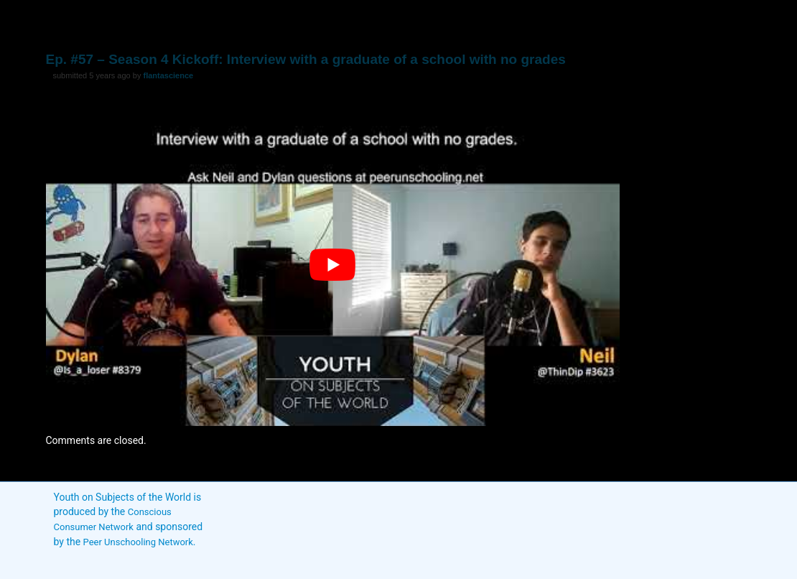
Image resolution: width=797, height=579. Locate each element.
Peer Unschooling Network (138, 542)
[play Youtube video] (333, 264)
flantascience (168, 75)
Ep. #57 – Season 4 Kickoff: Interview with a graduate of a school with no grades (306, 59)
